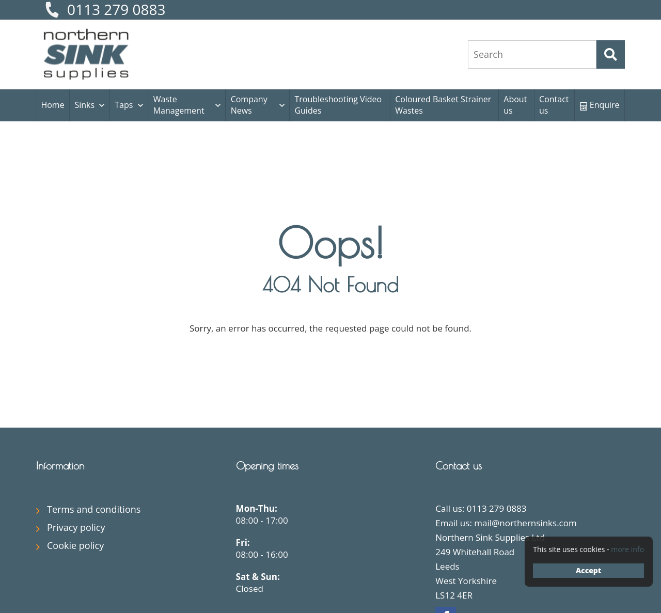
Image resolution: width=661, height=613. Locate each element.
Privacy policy (76, 527)
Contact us (554, 104)
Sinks (84, 105)
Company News (249, 104)
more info (627, 549)
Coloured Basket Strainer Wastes (443, 104)
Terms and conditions (93, 509)
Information (60, 465)
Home (52, 105)
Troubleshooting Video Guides (338, 104)
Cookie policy (75, 545)
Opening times (267, 465)
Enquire (600, 105)
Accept (588, 570)
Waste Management (178, 104)
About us (515, 104)
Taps (124, 105)
